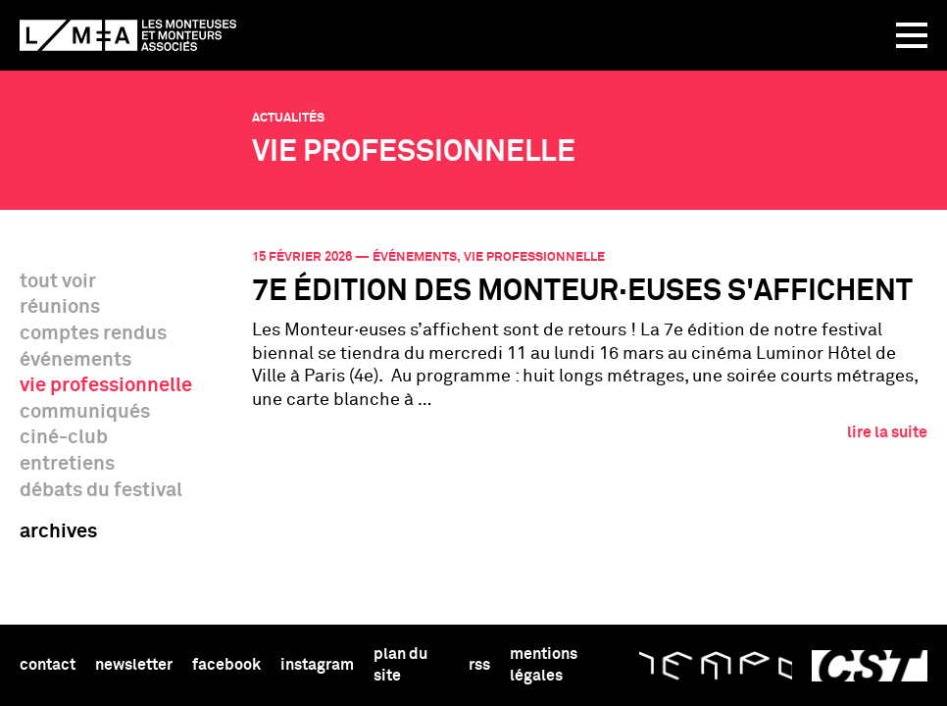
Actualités (288, 118)
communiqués (85, 412)
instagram (317, 665)
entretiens (67, 464)
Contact (47, 665)
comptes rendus (93, 333)
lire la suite (887, 432)
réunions (60, 307)
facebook (226, 665)
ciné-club (64, 437)
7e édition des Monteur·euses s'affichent (582, 292)
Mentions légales (543, 664)
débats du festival (101, 490)
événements (75, 360)
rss (479, 665)
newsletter (134, 665)
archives (58, 532)
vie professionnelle (106, 385)
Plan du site (400, 664)
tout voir (58, 281)
